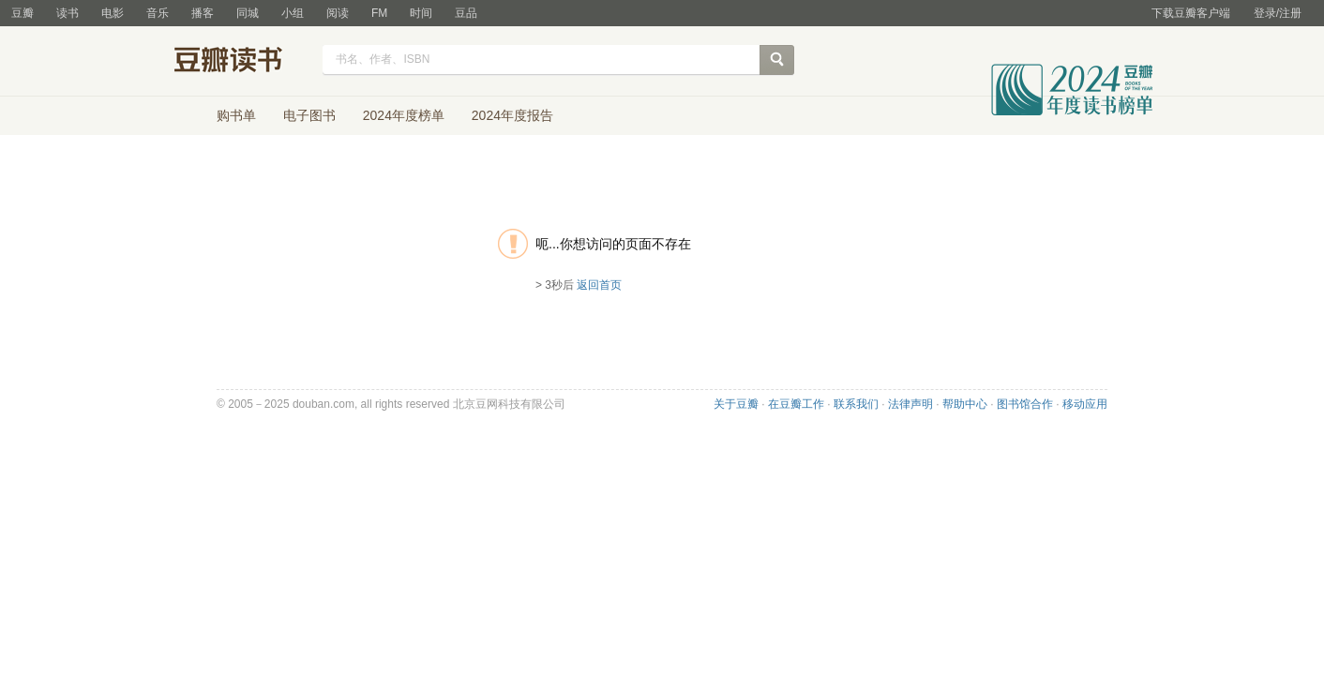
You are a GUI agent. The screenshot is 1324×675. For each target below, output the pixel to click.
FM (379, 13)
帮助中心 (964, 404)
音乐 (157, 13)
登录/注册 (1277, 13)
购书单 (236, 115)
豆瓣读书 (242, 62)
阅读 (337, 13)
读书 (67, 13)
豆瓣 (22, 13)
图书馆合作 (1025, 404)
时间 (421, 13)
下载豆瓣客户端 (1190, 13)
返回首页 (599, 285)
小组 (292, 13)
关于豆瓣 (736, 404)
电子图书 (309, 115)
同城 (247, 13)
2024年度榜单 (403, 115)
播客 (202, 13)
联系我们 (856, 404)
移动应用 (1084, 404)
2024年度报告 (512, 115)
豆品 (466, 13)
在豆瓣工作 (796, 404)
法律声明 (910, 404)
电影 (112, 13)
